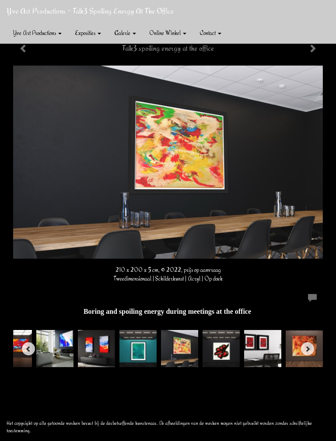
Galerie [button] (125, 32)
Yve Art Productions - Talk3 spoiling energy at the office (90, 10)
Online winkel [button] (167, 32)
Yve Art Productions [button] (37, 32)
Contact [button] (210, 32)
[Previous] (28, 348)
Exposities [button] (88, 32)
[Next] (307, 348)
